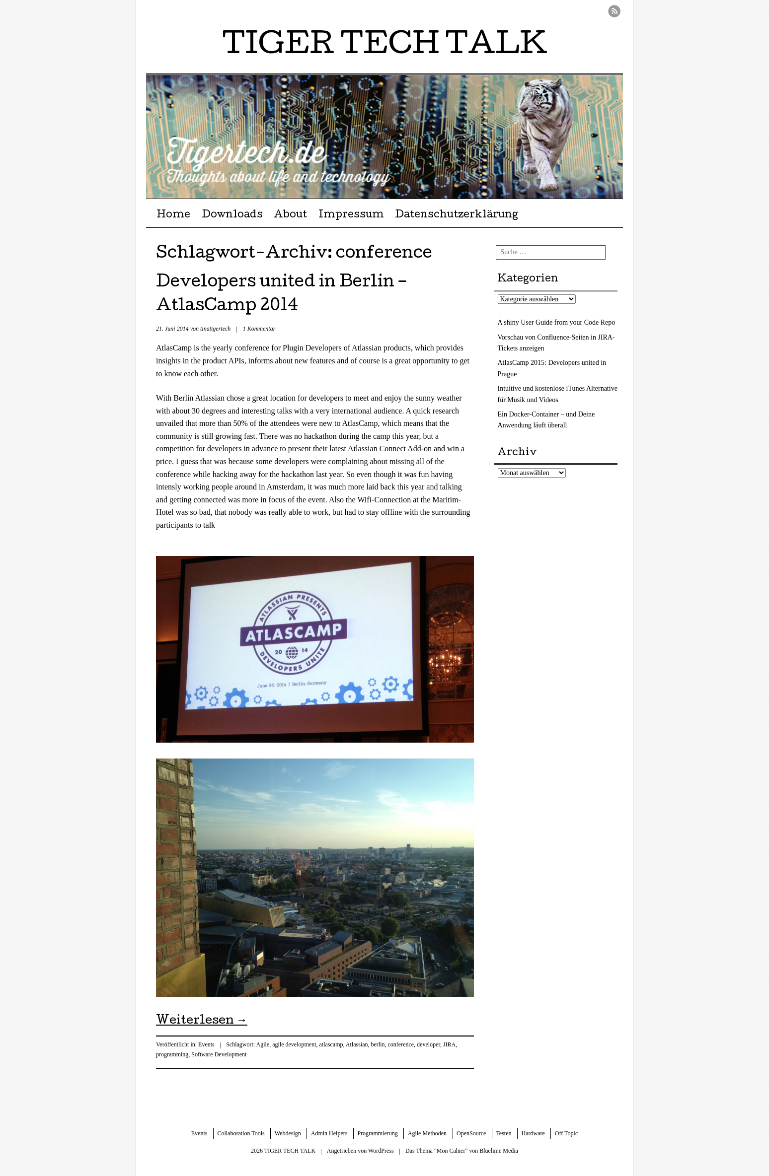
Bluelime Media (498, 1150)
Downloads (232, 215)
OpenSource (471, 1133)
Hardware (533, 1133)
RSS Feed (614, 11)
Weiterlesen (201, 1021)
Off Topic (566, 1133)
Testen (503, 1133)
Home (173, 215)
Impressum (351, 215)
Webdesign (288, 1133)
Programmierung (377, 1133)
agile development (294, 1044)
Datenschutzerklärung (456, 215)
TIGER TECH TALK (385, 47)
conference (400, 1044)
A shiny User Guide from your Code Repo (556, 322)
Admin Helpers (329, 1133)
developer (428, 1044)
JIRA (449, 1044)
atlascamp (331, 1044)
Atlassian (357, 1044)
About (290, 215)
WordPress (381, 1150)
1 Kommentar (259, 328)
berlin (377, 1044)
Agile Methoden (427, 1133)
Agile (263, 1044)
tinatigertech (215, 328)
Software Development (218, 1054)
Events (206, 1044)
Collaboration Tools (240, 1133)
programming (172, 1054)
